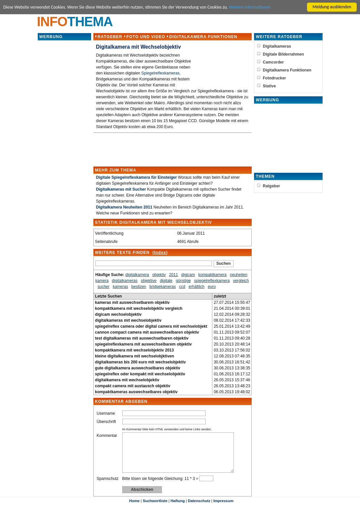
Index (160, 252)
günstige (183, 280)
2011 (173, 274)
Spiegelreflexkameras (160, 73)
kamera (102, 280)
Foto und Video (145, 36)
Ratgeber (110, 36)
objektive (148, 280)
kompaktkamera (212, 274)
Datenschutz (199, 509)
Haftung (178, 509)
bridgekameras (162, 286)
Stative (269, 86)
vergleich (241, 280)
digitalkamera (137, 274)
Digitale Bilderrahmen (283, 54)
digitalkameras (124, 280)
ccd (182, 286)
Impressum (223, 509)
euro (212, 286)
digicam (188, 274)
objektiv (159, 274)
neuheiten (238, 274)
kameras (120, 286)
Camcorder (273, 62)
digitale (166, 280)
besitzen (138, 286)
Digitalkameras (277, 46)
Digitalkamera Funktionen (203, 36)
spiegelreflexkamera (212, 280)
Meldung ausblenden (332, 7)
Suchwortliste (155, 509)
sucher (103, 286)
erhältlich (196, 286)
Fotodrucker (274, 78)
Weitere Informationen (250, 7)
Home (134, 509)
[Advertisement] (64, 140)
